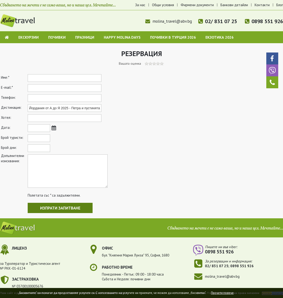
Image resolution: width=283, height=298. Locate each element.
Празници (84, 37)
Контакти (262, 5)
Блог (279, 5)
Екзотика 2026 (219, 37)
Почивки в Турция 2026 (173, 37)
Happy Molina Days (122, 37)
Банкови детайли (234, 5)
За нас (140, 5)
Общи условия (163, 5)
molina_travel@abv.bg (168, 21)
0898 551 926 (267, 21)
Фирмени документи (197, 5)
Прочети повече (222, 293)
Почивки (57, 37)
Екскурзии (28, 37)
